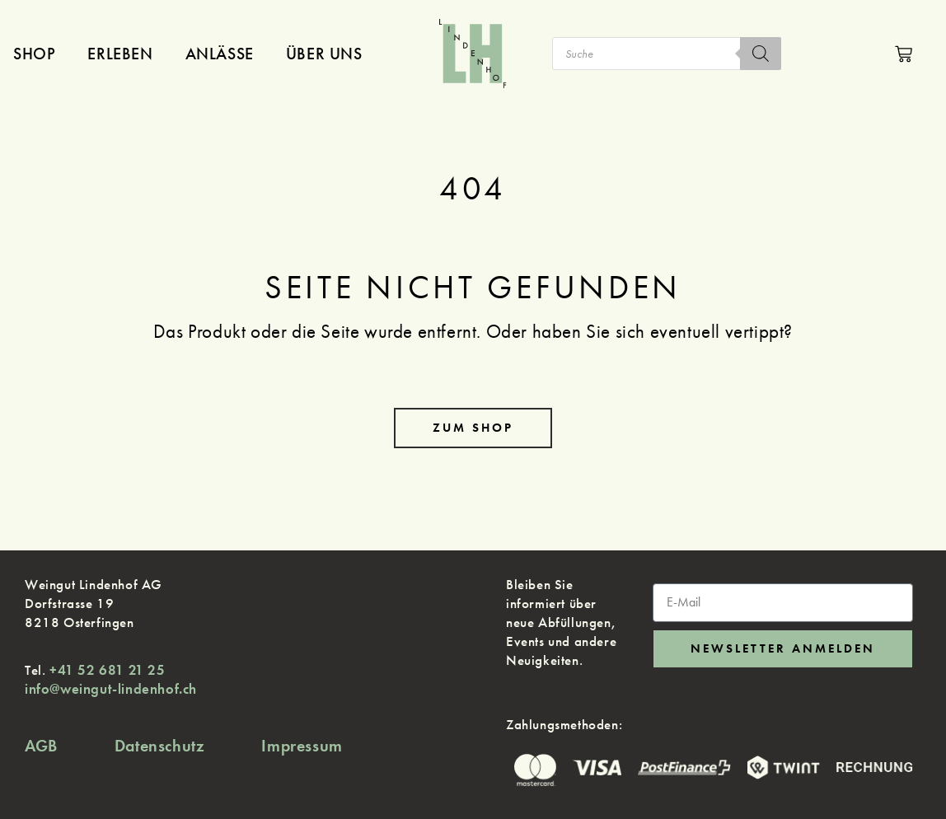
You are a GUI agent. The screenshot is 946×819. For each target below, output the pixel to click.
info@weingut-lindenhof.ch (111, 689)
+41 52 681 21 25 (107, 670)
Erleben (119, 53)
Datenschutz (160, 745)
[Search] (760, 53)
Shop (34, 53)
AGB (41, 745)
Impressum (301, 745)
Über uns (324, 53)
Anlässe (219, 53)
